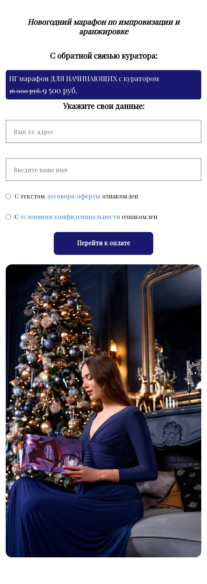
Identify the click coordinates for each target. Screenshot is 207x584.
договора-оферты (74, 196)
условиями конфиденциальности (70, 217)
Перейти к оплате (103, 243)
